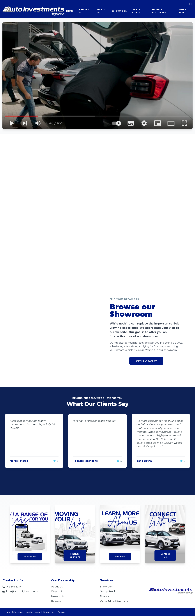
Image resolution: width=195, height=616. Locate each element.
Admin (61, 612)
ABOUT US (100, 11)
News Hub (57, 596)
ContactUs (165, 555)
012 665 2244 (12, 586)
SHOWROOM (119, 11)
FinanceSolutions (75, 555)
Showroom (30, 556)
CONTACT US (84, 11)
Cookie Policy (33, 612)
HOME (69, 11)
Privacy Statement (12, 612)
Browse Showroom (146, 360)
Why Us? (56, 591)
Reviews (56, 601)
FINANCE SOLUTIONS (159, 11)
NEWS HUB (182, 11)
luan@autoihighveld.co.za (20, 591)
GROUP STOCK (136, 11)
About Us (120, 556)
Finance (105, 596)
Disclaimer (48, 612)
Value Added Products (114, 601)
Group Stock (108, 591)
